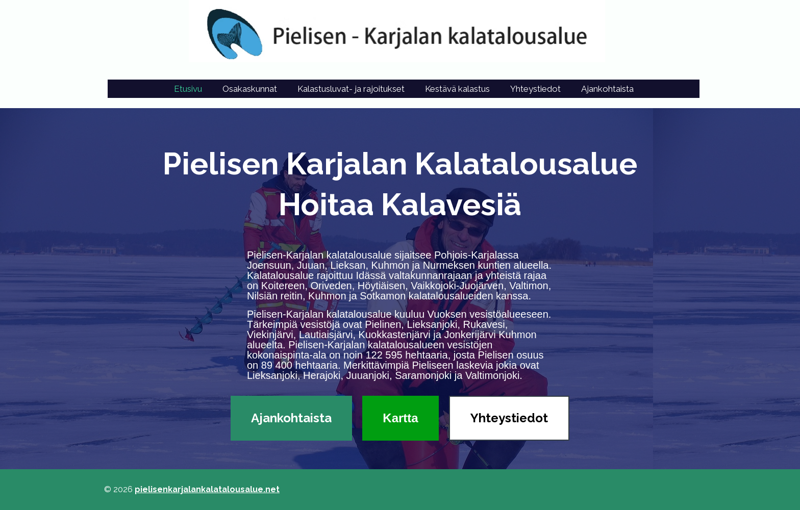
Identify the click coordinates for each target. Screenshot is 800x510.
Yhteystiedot (535, 89)
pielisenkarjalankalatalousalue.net (207, 489)
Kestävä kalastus (457, 89)
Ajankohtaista (607, 89)
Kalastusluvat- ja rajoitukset (351, 89)
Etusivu (188, 89)
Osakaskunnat (249, 89)
